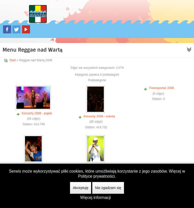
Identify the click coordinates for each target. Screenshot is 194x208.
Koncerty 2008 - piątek (37, 113)
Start (12, 60)
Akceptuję (80, 188)
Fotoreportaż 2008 (161, 88)
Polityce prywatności (96, 176)
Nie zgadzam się (108, 188)
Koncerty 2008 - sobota (99, 116)
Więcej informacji (95, 197)
